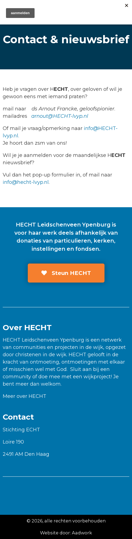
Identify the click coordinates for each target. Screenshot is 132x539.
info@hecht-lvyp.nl (26, 182)
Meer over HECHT (24, 396)
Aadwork (82, 532)
